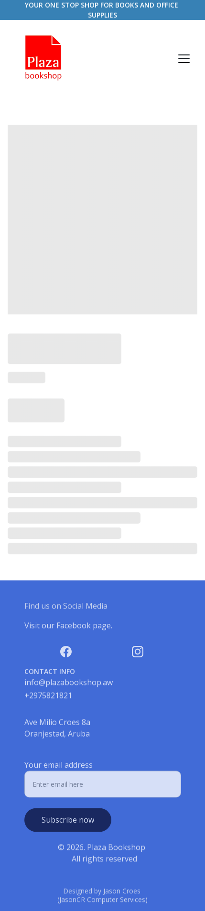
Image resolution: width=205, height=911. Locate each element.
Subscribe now (68, 824)
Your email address (58, 769)
